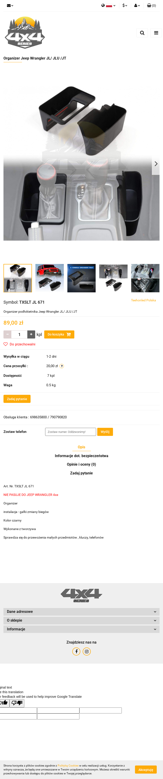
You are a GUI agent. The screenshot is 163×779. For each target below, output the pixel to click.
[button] (152, 6)
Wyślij (105, 432)
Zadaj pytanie (17, 399)
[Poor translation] (16, 703)
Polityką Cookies (68, 765)
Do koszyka (59, 334)
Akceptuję (145, 770)
